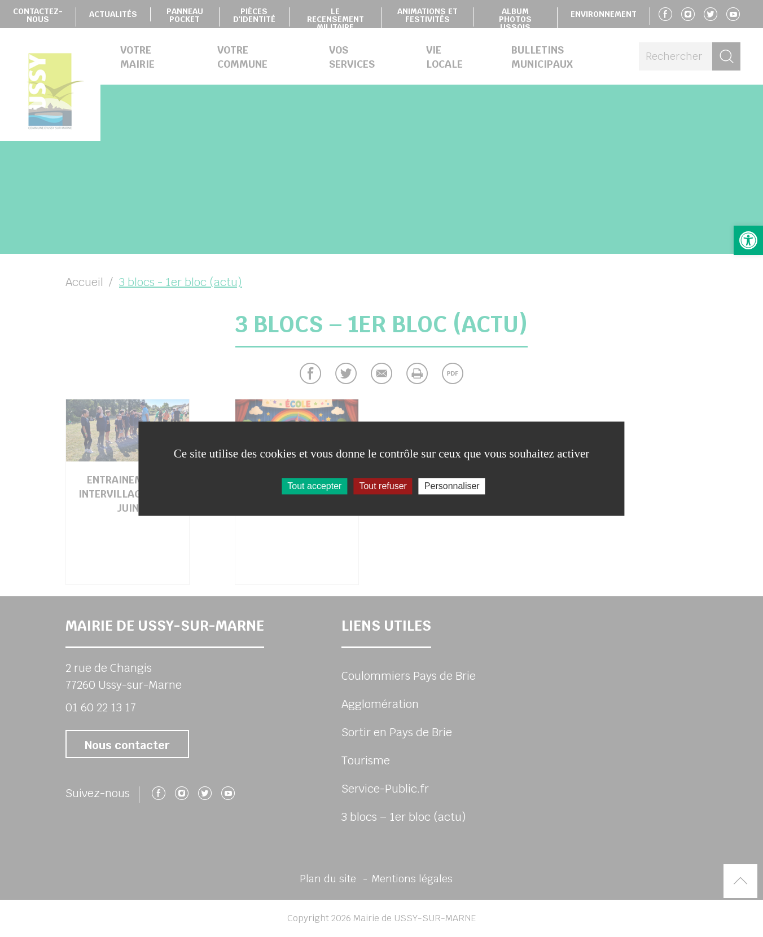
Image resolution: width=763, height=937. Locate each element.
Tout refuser (382, 486)
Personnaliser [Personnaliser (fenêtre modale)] (452, 486)
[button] (748, 240)
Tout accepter (314, 486)
